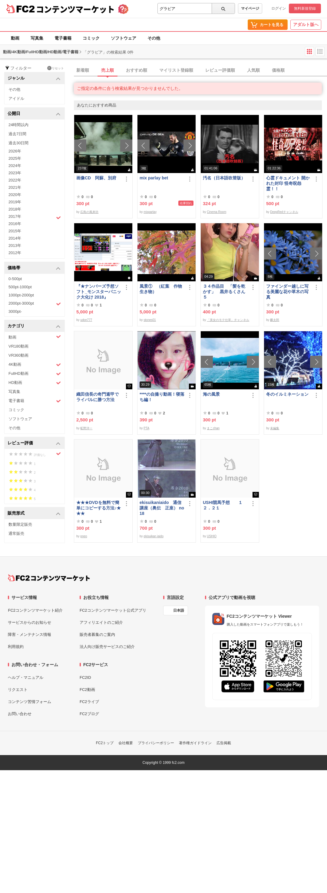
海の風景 (211, 394)
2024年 (14, 165)
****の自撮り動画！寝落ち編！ (162, 397)
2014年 (14, 238)
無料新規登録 (305, 8)
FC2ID (85, 677)
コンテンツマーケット (75, 9)
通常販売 (16, 533)
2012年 (14, 252)
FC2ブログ (89, 713)
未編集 (274, 428)
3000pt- (15, 311)
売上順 (107, 70)
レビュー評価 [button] (34, 443)
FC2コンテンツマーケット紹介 (35, 610)
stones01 (150, 320)
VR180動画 (18, 346)
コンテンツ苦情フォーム (29, 701)
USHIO (211, 536)
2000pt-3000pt (34, 303)
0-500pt (15, 278)
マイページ (250, 8)
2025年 (14, 158)
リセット (55, 68)
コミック (91, 38)
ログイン (278, 8)
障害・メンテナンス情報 (29, 634)
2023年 (14, 173)
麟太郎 (274, 320)
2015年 (14, 231)
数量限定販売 (20, 524)
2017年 (34, 217)
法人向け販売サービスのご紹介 (107, 646)
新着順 (82, 70)
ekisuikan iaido (154, 536)
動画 (15, 38)
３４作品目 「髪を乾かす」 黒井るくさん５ (224, 291)
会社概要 (125, 743)
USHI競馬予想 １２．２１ (223, 505)
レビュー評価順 (220, 70)
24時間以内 (18, 125)
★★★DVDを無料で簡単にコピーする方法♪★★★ (98, 508)
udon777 (86, 320)
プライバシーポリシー (156, 743)
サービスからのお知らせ (29, 622)
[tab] (200, 70)
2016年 (14, 223)
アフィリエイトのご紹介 (101, 622)
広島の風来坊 (89, 212)
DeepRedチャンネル (284, 212)
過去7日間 (17, 134)
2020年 (14, 194)
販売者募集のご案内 (97, 634)
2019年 (14, 202)
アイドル (16, 98)
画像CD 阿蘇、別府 (96, 177)
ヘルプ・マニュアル (25, 677)
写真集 (37, 38)
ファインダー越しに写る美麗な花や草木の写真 (287, 291)
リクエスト (18, 689)
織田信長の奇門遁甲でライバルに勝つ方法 (97, 397)
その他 (153, 38)
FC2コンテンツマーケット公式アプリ (113, 610)
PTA (146, 428)
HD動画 (34, 382)
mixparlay (150, 212)
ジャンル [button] (34, 78)
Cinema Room (216, 212)
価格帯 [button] (34, 268)
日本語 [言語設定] (178, 610)
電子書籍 (62, 38)
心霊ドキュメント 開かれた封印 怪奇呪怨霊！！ (288, 183)
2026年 (14, 151)
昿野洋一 (86, 428)
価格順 (278, 70)
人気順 (253, 70)
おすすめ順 (136, 70)
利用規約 (16, 646)
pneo (83, 536)
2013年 (14, 245)
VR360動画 (18, 355)
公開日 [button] (34, 114)
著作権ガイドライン (195, 743)
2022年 (14, 180)
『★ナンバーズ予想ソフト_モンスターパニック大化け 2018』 (98, 291)
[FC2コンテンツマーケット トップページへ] (49, 578)
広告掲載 (223, 743)
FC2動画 (87, 689)
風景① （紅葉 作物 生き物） (162, 289)
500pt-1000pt (20, 287)
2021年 (14, 187)
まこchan (213, 428)
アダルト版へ (306, 24)
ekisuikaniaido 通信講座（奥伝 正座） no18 (162, 508)
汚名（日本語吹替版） (224, 177)
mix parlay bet (154, 177)
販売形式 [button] (34, 513)
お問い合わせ (19, 713)
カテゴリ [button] (34, 326)
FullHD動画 (34, 373)
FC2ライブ (89, 701)
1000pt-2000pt (21, 295)
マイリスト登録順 (176, 70)
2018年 (14, 209)
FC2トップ (105, 743)
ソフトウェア (123, 38)
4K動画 (34, 364)
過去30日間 (18, 143)
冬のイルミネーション (287, 394)
